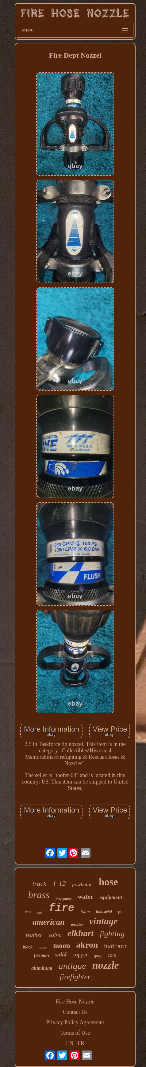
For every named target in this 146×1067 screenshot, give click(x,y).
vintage (103, 921)
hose (108, 881)
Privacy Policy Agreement (75, 1022)
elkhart (80, 933)
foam (85, 911)
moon (61, 945)
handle (43, 948)
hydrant (115, 947)
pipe (121, 911)
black (28, 947)
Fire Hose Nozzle (75, 1002)
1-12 (59, 883)
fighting (112, 933)
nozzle (105, 965)
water (85, 896)
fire (62, 908)
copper (80, 955)
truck (39, 883)
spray (98, 955)
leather (34, 935)
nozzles (77, 924)
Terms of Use (75, 1033)
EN (69, 1043)
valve (54, 934)
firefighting (63, 899)
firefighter (75, 977)
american (49, 921)
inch (28, 912)
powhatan (82, 884)
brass (38, 894)
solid (61, 954)
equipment (110, 897)
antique (72, 966)
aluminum (41, 968)
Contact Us (75, 1012)
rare (112, 955)
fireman (41, 955)
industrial (104, 911)
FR (81, 1043)
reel (40, 912)
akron (87, 944)
